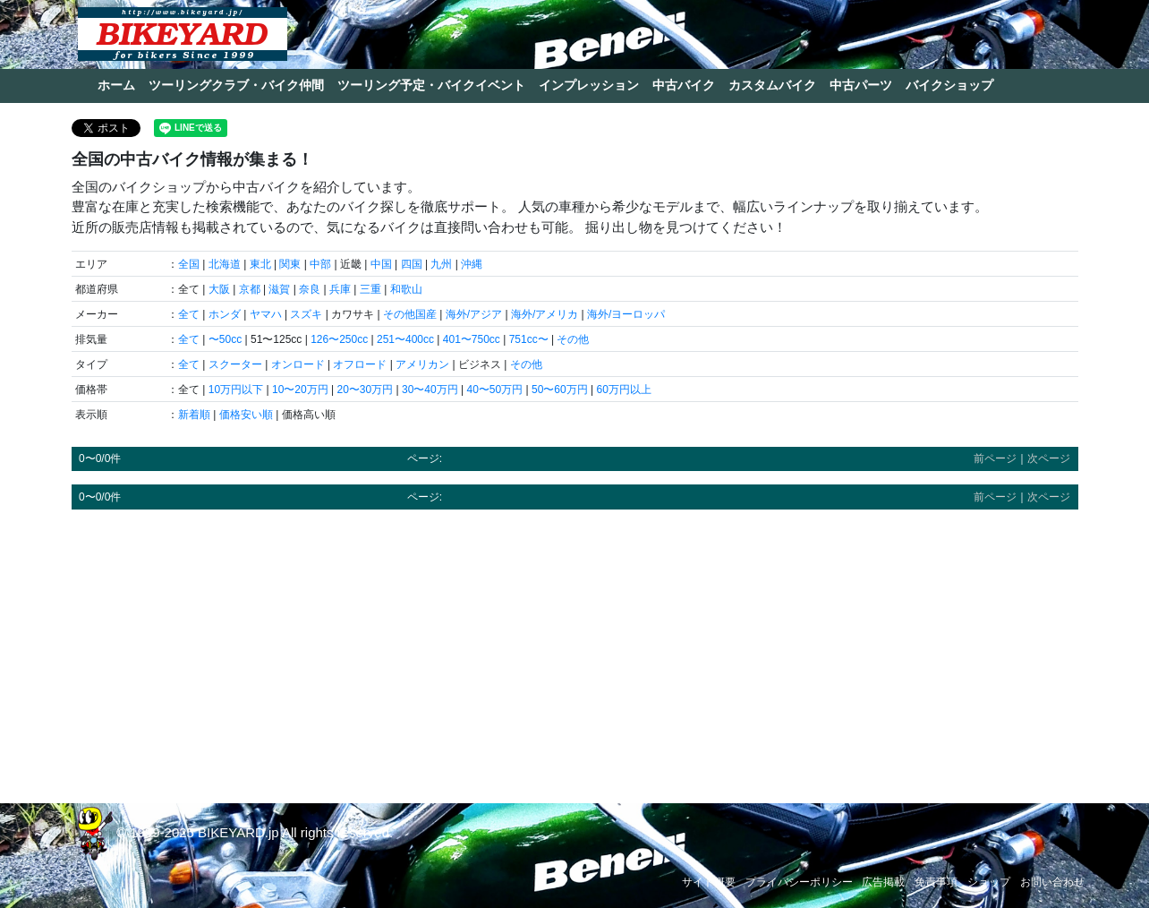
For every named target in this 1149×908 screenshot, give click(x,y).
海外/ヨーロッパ (626, 314)
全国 (189, 264)
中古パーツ (861, 85)
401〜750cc (471, 339)
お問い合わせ (1052, 882)
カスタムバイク (772, 85)
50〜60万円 (560, 389)
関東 (290, 264)
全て (189, 314)
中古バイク (683, 85)
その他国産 (410, 314)
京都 (249, 289)
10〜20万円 (300, 389)
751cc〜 (529, 339)
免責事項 (936, 882)
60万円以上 (623, 389)
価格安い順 (246, 414)
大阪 (219, 289)
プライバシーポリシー (799, 882)
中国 (381, 264)
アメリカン (422, 364)
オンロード (298, 364)
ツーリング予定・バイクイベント (431, 85)
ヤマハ (266, 314)
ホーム (116, 85)
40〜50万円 (494, 389)
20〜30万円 (364, 389)
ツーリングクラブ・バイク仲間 (236, 85)
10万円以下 (236, 389)
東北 (260, 264)
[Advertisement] (575, 648)
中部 (320, 264)
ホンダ (225, 314)
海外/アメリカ (544, 314)
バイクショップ (949, 85)
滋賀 (279, 289)
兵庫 (340, 289)
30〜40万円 (430, 389)
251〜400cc (405, 339)
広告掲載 (883, 882)
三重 (370, 289)
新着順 (194, 414)
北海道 (225, 264)
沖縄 (471, 264)
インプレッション (589, 85)
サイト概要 (709, 882)
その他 (573, 339)
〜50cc (225, 339)
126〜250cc (339, 339)
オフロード (360, 364)
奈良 (309, 289)
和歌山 (406, 289)
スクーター (235, 364)
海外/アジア (474, 314)
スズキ (306, 314)
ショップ (988, 882)
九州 (441, 264)
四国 (411, 264)
